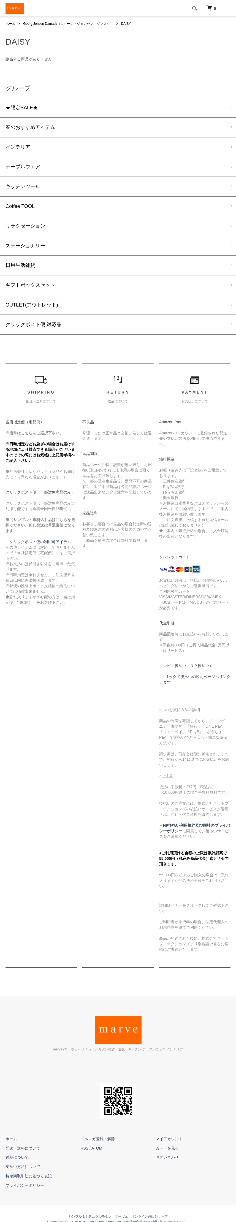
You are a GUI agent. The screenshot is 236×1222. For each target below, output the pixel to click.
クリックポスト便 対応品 (33, 324)
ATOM (96, 1148)
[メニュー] (227, 8)
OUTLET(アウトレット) (32, 305)
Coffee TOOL (20, 206)
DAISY (126, 24)
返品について (17, 1157)
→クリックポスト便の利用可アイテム (38, 542)
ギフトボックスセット (30, 285)
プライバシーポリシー (25, 1185)
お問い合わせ (167, 1157)
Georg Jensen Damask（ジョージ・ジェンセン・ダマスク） (68, 24)
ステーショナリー (25, 245)
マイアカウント (169, 1139)
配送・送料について (23, 1148)
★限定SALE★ (22, 107)
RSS (84, 1148)
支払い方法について (23, 1166)
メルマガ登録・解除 (97, 1139)
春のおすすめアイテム (30, 127)
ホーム (10, 24)
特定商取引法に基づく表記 (29, 1176)
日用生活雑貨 (20, 265)
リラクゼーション (25, 226)
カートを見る (167, 1148)
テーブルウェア (23, 166)
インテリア (18, 147)
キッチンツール (23, 186)
